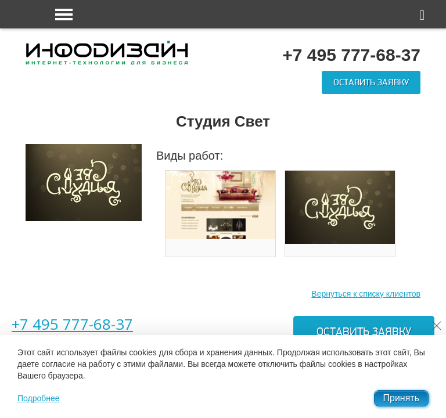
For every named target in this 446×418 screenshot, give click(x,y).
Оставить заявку (371, 82)
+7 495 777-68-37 (72, 324)
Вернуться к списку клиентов (365, 293)
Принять (401, 398)
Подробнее (38, 398)
